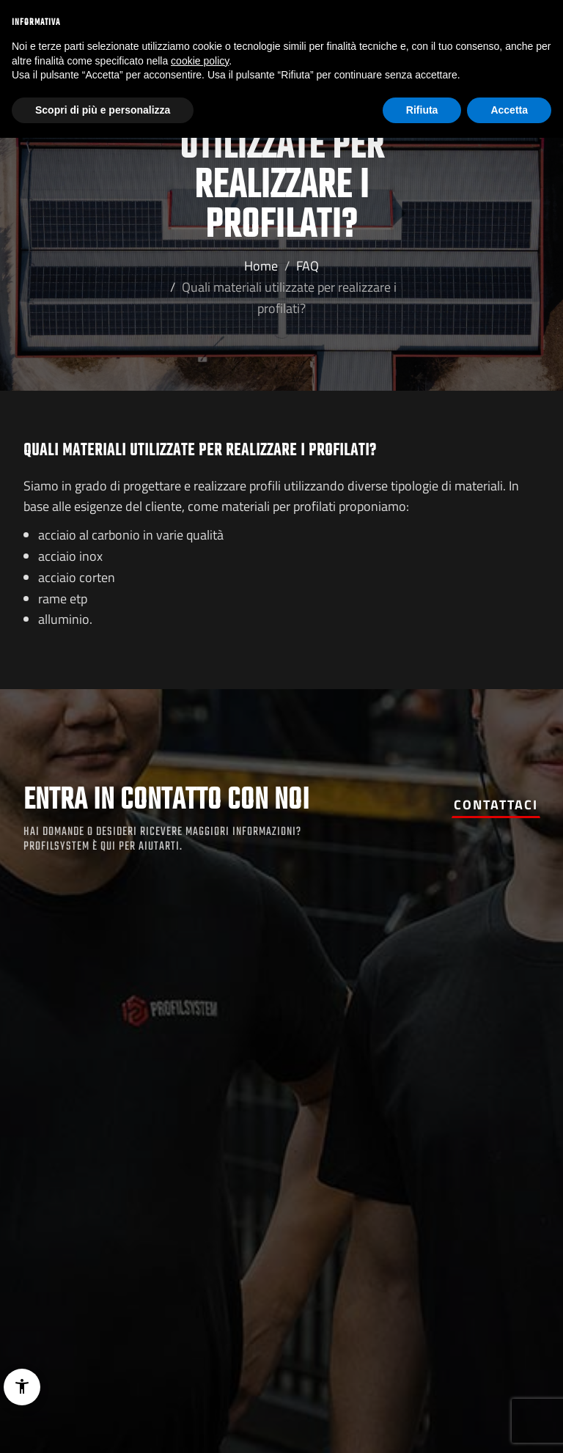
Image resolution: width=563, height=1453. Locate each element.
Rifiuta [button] (422, 110)
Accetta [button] (509, 110)
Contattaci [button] (496, 804)
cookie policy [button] (200, 61)
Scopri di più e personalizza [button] (102, 110)
